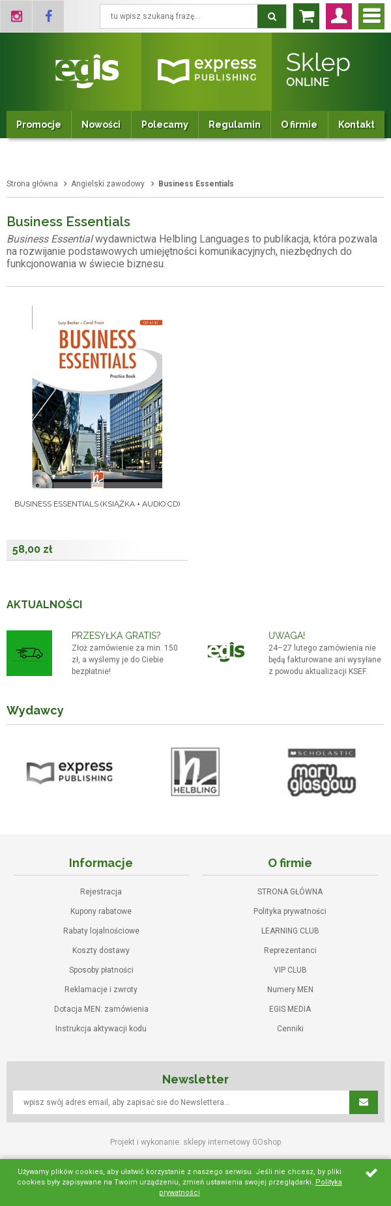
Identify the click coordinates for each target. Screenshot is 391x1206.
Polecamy (164, 124)
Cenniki (290, 1028)
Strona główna (32, 183)
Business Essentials (196, 183)
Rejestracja (101, 891)
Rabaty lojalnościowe (101, 930)
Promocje (38, 124)
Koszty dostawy (101, 950)
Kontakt (356, 124)
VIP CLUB (290, 970)
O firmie (299, 124)
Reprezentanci (290, 950)
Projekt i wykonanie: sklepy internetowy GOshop (195, 1142)
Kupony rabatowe (101, 911)
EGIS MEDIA (290, 1009)
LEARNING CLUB (290, 930)
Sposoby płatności (101, 970)
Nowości (101, 124)
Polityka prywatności (289, 911)
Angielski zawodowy (108, 183)
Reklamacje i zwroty (101, 989)
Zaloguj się (339, 16)
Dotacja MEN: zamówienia (101, 1009)
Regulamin (235, 124)
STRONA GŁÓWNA (290, 891)
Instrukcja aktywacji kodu (101, 1028)
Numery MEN (290, 989)
